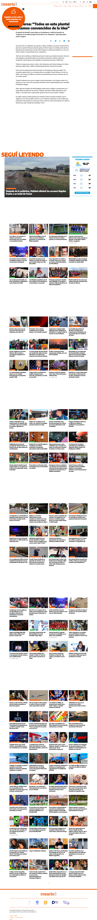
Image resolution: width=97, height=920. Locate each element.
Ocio (86, 6)
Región (69, 6)
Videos (90, 6)
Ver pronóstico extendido (82, 192)
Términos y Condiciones (16, 917)
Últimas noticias (57, 6)
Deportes (81, 6)
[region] (48, 14)
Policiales (75, 6)
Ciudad (65, 6)
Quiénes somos (13, 915)
